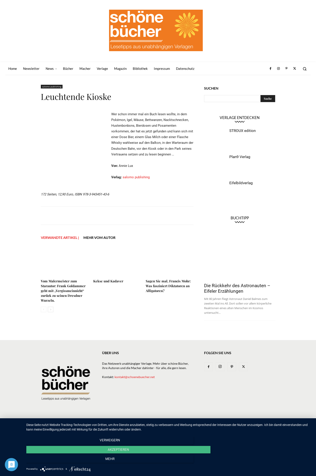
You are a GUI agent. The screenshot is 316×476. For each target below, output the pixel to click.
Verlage (174, 427)
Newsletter (128, 427)
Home (112, 427)
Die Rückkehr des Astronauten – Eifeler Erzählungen (237, 288)
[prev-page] (43, 323)
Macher (190, 427)
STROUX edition (242, 130)
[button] (304, 69)
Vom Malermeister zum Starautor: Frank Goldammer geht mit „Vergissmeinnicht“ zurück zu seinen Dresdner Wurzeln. (63, 304)
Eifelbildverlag (241, 183)
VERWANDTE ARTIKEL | (60, 251)
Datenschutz (265, 427)
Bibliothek (225, 427)
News (145, 427)
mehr (268, 461)
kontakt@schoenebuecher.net (135, 382)
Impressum (244, 427)
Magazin (206, 427)
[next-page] (50, 323)
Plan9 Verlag (239, 157)
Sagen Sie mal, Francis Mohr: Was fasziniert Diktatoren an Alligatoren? (168, 300)
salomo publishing (51, 86)
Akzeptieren (169, 461)
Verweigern (69, 461)
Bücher (158, 427)
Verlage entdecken (240, 117)
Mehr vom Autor (99, 251)
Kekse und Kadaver (108, 295)
